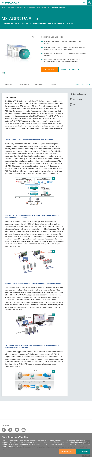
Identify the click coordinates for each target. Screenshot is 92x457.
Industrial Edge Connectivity (26, 8)
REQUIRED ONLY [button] (67, 451)
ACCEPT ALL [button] (83, 451)
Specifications (24, 85)
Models (53, 85)
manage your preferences (18, 444)
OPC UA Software (43, 8)
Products (11, 8)
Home (3, 8)
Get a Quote (49, 69)
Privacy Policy (7, 446)
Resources (38, 85)
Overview (8, 85)
